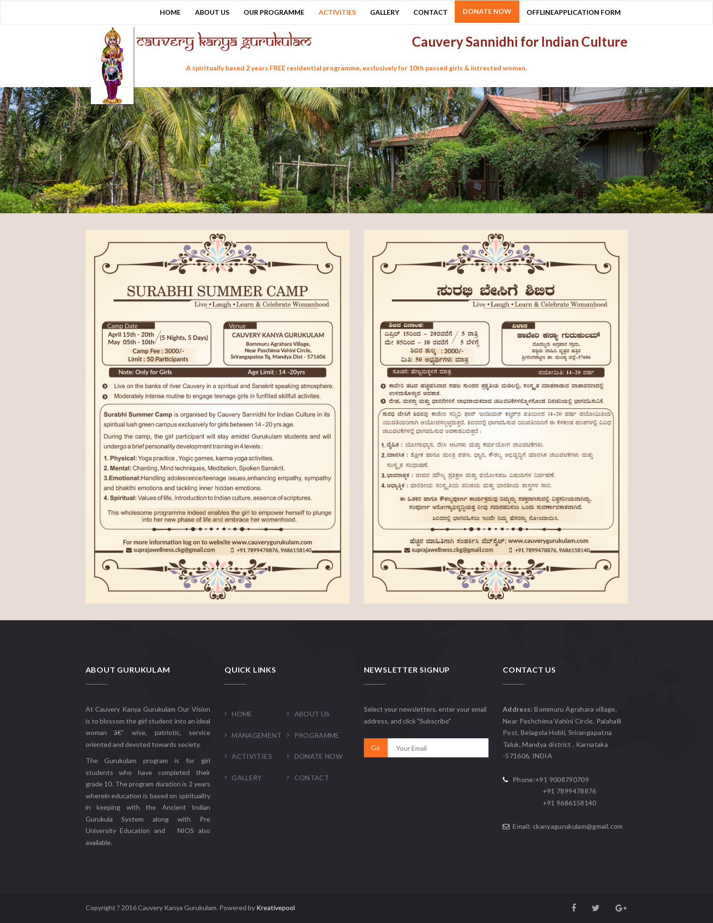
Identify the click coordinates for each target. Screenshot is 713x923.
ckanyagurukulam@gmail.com (578, 826)
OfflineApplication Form (574, 12)
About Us (212, 12)
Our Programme (274, 12)
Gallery (384, 12)
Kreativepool (275, 907)
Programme (317, 735)
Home (170, 12)
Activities (337, 12)
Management (257, 735)
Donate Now (487, 11)
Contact (430, 12)
